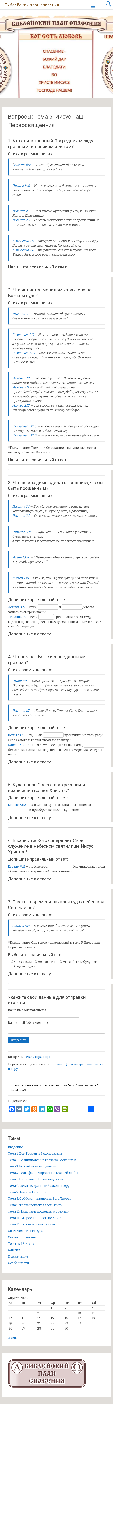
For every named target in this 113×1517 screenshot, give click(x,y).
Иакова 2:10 (20, 378)
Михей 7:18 (20, 578)
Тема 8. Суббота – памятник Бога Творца (39, 1198)
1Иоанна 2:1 (20, 211)
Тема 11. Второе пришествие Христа (35, 1218)
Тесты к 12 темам (21, 1243)
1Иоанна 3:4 (21, 314)
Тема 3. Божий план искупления (33, 1166)
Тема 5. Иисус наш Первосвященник (36, 1179)
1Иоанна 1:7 (20, 710)
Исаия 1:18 (19, 681)
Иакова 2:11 (20, 387)
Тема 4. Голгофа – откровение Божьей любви (43, 1173)
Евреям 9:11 (16, 866)
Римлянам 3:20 (23, 353)
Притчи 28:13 (22, 532)
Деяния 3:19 (16, 607)
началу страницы (36, 1057)
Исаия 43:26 (21, 557)
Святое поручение (22, 1237)
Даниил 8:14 (21, 926)
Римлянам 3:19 (23, 334)
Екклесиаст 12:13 (24, 426)
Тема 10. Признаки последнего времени (38, 1211)
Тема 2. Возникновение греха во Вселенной (42, 1160)
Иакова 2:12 (21, 405)
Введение (15, 1147)
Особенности (18, 1263)
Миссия (14, 1250)
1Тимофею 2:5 (23, 241)
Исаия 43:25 (16, 735)
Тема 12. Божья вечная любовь (32, 1224)
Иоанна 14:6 (21, 185)
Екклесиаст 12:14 (24, 435)
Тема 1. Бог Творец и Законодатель (35, 1153)
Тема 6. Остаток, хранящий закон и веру (38, 1186)
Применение (18, 1256)
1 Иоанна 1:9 (17, 617)
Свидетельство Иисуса (25, 1231)
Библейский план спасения (32, 5)
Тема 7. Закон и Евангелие (28, 1192)
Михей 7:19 (16, 745)
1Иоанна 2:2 (21, 220)
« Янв (12, 1338)
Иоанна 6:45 (22, 165)
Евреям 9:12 (17, 805)
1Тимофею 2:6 (23, 250)
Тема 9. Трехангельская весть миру (35, 1205)
